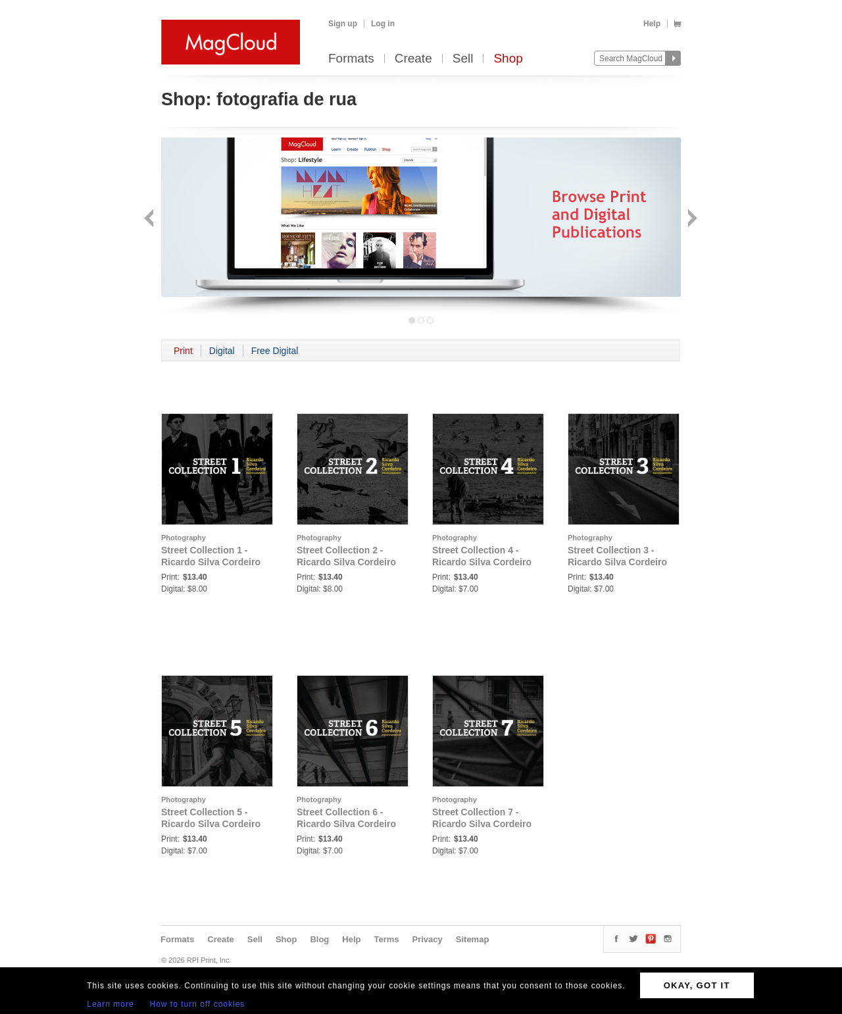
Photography (183, 538)
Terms (386, 939)
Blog (319, 939)
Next (691, 219)
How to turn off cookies (197, 1004)
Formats (351, 59)
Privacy (427, 939)
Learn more (110, 1004)
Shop (507, 59)
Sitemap (472, 939)
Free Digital (275, 350)
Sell (463, 59)
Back (150, 219)
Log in (383, 23)
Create (413, 59)
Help (651, 23)
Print (183, 350)
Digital (222, 350)
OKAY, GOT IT (697, 985)
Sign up (342, 23)
